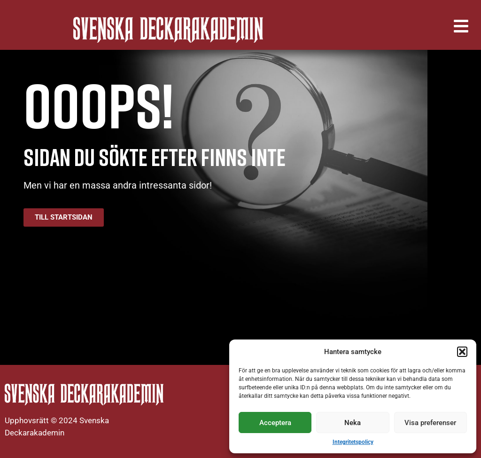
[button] (462, 351)
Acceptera (275, 423)
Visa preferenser (430, 423)
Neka (352, 423)
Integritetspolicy (353, 442)
